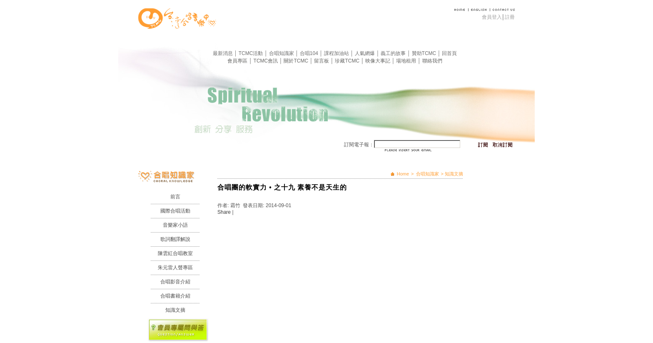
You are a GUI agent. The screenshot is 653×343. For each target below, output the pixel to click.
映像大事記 (378, 61)
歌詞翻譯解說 (175, 239)
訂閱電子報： (359, 145)
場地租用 (406, 61)
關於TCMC (296, 61)
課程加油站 (337, 53)
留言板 (322, 61)
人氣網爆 (365, 53)
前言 (175, 197)
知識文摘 (175, 310)
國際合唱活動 (175, 211)
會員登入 (492, 17)
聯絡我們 (432, 61)
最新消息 (223, 53)
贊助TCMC (425, 53)
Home (403, 173)
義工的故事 (394, 53)
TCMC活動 (251, 53)
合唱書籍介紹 (175, 296)
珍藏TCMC (348, 61)
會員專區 (238, 61)
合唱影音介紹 (175, 282)
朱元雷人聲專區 (175, 267)
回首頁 (449, 53)
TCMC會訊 (266, 61)
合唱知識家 (282, 53)
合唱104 (309, 53)
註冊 (510, 17)
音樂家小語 (175, 225)
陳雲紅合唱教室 (175, 253)
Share (224, 212)
